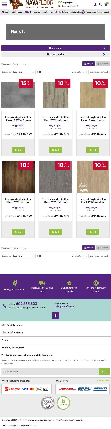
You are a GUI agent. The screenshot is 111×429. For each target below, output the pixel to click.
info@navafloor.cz (65, 307)
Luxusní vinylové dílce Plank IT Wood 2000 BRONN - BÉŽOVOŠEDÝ (55, 119)
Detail (18, 150)
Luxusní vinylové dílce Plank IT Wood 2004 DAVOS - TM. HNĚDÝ (18, 201)
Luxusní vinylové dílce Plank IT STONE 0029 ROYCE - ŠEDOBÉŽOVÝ (18, 119)
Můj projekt (65, 2)
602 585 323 (26, 303)
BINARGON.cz (30, 425)
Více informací (103, 381)
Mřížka (88, 63)
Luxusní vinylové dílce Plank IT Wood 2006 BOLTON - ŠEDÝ (55, 201)
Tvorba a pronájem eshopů (12, 425)
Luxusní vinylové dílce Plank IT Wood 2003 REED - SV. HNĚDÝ (93, 119)
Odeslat (104, 371)
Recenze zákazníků (68, 6)
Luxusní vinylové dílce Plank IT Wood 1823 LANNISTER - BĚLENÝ (93, 201)
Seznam (102, 63)
